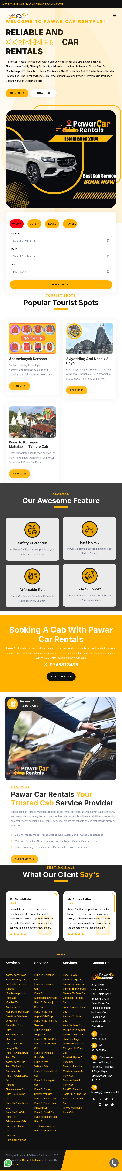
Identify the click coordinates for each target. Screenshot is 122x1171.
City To (13, 248)
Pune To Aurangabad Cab (17, 1078)
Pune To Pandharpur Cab (45, 1046)
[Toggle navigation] (114, 16)
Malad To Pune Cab (73, 1034)
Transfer (71, 224)
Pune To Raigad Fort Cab (45, 1073)
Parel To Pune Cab (73, 1089)
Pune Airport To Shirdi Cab (14, 1037)
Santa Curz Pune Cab (74, 1094)
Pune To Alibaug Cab (17, 1052)
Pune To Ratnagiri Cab (44, 1082)
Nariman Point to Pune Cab (72, 1082)
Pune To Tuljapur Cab (45, 1130)
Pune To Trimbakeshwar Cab (45, 1124)
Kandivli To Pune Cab (72, 1018)
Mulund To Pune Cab (74, 1029)
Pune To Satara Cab (45, 1098)
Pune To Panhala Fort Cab (43, 1055)
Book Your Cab (61, 676)
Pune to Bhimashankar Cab (16, 1087)
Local (52, 224)
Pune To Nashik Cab (45, 1039)
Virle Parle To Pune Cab (73, 1101)
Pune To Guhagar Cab (15, 1128)
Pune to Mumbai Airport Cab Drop (43, 1014)
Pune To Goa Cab (15, 1112)
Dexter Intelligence (32, 1160)
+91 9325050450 (99, 1047)
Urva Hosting (13, 1164)
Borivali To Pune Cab (74, 988)
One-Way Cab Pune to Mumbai (16, 1018)
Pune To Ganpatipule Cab (17, 1105)
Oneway (16, 224)
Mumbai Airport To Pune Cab (73, 1060)
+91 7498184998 (13, 3)
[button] (58, 955)
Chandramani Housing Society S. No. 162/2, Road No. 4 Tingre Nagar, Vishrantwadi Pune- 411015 (103, 1068)
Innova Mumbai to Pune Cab (73, 1110)
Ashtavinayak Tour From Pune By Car (16, 977)
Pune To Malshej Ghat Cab (43, 1005)
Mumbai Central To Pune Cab (73, 1073)
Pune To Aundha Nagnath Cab (15, 1069)
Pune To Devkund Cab (15, 1096)
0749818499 (61, 665)
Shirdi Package (71, 1039)
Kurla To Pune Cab (73, 1025)
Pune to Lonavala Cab (43, 986)
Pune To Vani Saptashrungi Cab (72, 977)
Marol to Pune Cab (73, 1066)
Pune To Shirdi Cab (44, 1112)
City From (15, 233)
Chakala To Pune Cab (74, 993)
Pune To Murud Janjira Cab (42, 1032)
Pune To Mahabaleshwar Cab (45, 996)
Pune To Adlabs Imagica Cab (14, 1046)
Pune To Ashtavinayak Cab (15, 1060)
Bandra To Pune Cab (74, 984)
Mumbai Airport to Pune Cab (16, 996)
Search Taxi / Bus (61, 284)
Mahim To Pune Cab (74, 1043)
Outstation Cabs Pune (15, 1027)
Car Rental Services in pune (16, 986)
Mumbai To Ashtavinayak (13, 1005)
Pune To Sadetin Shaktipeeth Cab (43, 1092)
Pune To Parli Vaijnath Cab (41, 1064)
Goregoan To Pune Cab (73, 1000)
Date (12, 264)
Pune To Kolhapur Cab (44, 977)
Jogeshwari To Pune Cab (74, 1009)
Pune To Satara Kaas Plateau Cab (45, 1105)
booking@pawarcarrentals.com (45, 3)
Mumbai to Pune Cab (17, 1011)
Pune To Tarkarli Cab (45, 1116)
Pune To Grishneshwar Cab (16, 1119)
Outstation (35, 224)
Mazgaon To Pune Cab (73, 1050)
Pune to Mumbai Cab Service (45, 1023)
